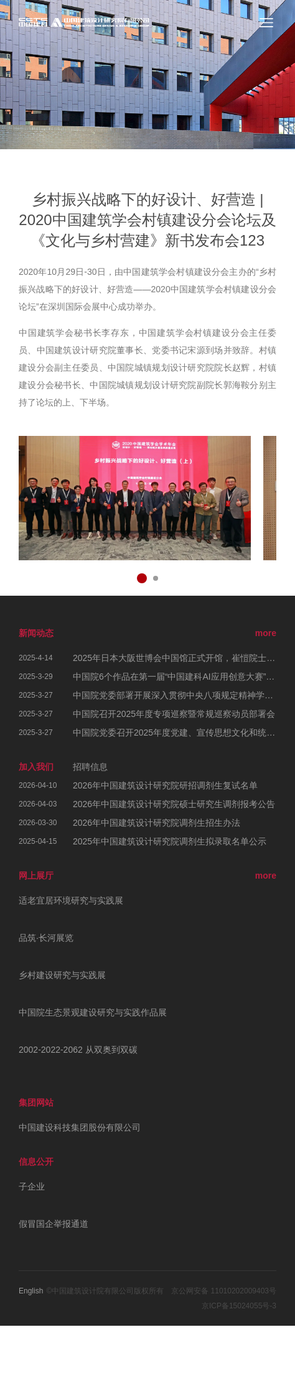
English (31, 1291)
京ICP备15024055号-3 (239, 1305)
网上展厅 (36, 876)
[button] (142, 578)
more (265, 633)
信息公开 (36, 1162)
